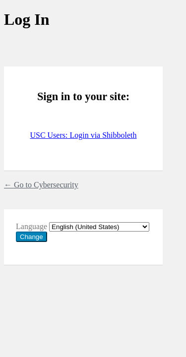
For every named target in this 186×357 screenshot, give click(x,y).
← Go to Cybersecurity (41, 184)
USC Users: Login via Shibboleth (83, 135)
